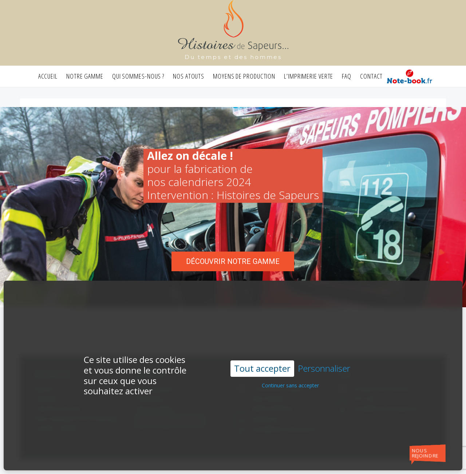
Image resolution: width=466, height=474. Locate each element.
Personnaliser (324, 353)
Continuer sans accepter (290, 370)
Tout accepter (262, 353)
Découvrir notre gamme (233, 261)
